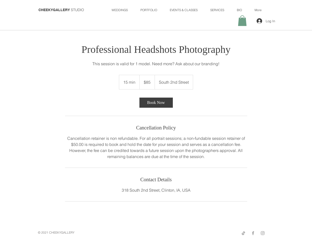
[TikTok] (243, 233)
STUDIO (61, 10)
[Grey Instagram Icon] (262, 233)
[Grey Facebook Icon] (253, 233)
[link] (156, 103)
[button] (242, 20)
